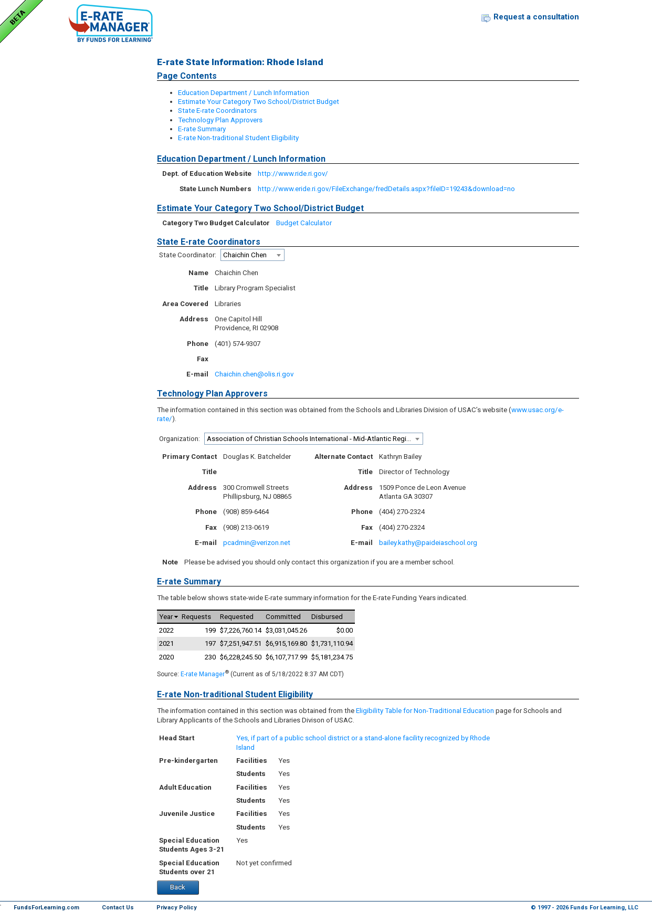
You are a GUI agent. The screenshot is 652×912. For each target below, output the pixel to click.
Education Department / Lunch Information (243, 93)
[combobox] (252, 255)
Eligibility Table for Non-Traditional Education (425, 711)
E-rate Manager (203, 674)
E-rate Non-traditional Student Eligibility (238, 138)
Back (177, 887)
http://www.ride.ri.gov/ (293, 173)
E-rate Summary (202, 129)
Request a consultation (536, 17)
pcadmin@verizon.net (256, 543)
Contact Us (118, 907)
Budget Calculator (304, 223)
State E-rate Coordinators (217, 110)
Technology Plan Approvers (220, 120)
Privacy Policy (176, 907)
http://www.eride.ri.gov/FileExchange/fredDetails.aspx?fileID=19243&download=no (386, 189)
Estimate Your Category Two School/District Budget (258, 102)
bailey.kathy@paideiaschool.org (428, 543)
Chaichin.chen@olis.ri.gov (254, 374)
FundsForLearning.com (46, 907)
